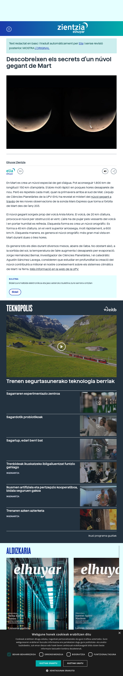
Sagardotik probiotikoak (24, 417)
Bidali (15, 292)
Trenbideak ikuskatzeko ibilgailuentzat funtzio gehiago (40, 465)
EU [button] (20, 171)
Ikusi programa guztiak (102, 535)
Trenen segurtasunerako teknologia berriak (60, 381)
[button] (9, 29)
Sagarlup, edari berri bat (24, 440)
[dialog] (61, 653)
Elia (81, 43)
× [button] (119, 633)
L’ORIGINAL (42, 48)
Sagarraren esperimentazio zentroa (33, 393)
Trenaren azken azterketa (25, 511)
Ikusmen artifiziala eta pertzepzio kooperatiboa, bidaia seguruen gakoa (42, 489)
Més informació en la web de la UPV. (54, 269)
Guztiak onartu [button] (48, 663)
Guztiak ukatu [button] (75, 663)
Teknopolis (19, 308)
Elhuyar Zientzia (15, 162)
